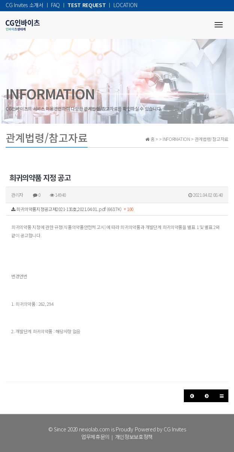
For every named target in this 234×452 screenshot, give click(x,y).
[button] (191, 395)
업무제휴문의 (95, 436)
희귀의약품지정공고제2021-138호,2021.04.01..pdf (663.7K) (72, 209)
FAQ (55, 5)
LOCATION (125, 5)
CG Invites (175, 429)
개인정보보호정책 (134, 436)
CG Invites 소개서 (24, 5)
